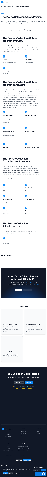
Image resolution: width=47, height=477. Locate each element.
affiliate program (24, 21)
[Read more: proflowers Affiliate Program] (12, 349)
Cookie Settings (18, 473)
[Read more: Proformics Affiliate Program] (12, 321)
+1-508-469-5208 (6, 459)
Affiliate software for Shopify (23, 432)
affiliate (21, 29)
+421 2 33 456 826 (7, 454)
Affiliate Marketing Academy (8, 437)
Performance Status (23, 424)
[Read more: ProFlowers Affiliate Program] (35, 321)
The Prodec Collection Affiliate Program (22, 6)
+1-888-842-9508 (6, 457)
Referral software (23, 439)
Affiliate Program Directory (8, 6)
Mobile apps (8, 425)
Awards (38, 420)
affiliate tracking (29, 282)
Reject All (11, 473)
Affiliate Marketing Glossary (8, 439)
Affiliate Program (39, 424)
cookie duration (6, 103)
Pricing (8, 418)
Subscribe (43, 456)
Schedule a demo (28, 290)
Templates (8, 435)
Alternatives (8, 427)
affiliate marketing (25, 286)
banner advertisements (11, 134)
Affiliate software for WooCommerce (23, 435)
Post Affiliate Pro (28, 231)
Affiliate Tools (23, 441)
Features (8, 420)
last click (32, 103)
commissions (37, 21)
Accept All (5, 473)
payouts (23, 23)
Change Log (23, 422)
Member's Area (23, 420)
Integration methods (8, 423)
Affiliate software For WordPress (23, 437)
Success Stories (39, 422)
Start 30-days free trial (19, 382)
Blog (8, 432)
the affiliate (32, 172)
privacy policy (8, 470)
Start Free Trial (18, 290)
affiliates (17, 170)
